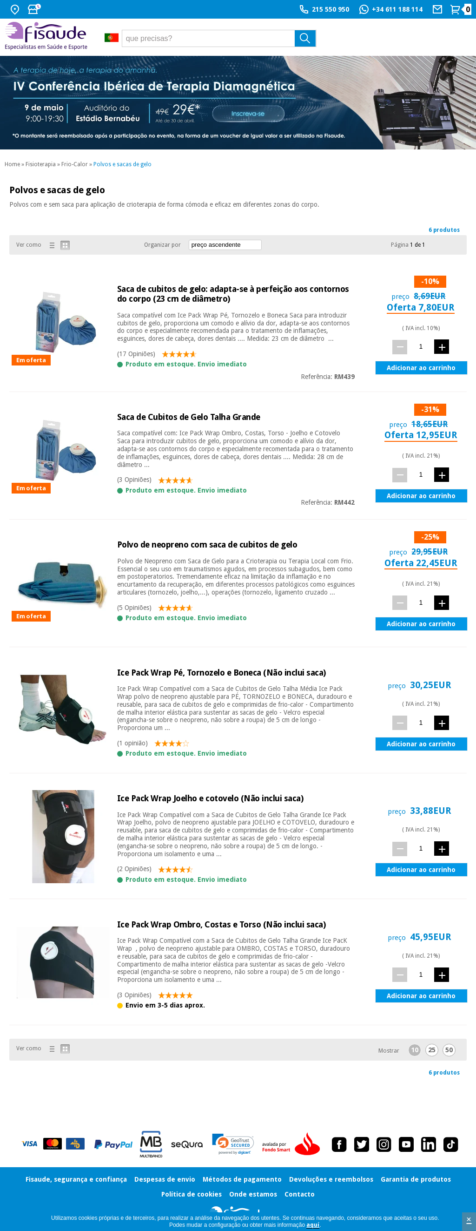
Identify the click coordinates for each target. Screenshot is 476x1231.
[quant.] (421, 346)
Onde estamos (253, 1194)
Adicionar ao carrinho (421, 368)
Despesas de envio (164, 1179)
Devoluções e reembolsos (331, 1179)
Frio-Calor (74, 164)
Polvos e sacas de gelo (122, 164)
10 (414, 1050)
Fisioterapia (41, 164)
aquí (312, 1225)
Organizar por (162, 245)
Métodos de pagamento (242, 1179)
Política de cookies (191, 1194)
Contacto (299, 1194)
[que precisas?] (219, 38)
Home (12, 164)
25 (432, 1050)
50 (449, 1050)
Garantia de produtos (416, 1179)
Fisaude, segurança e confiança (76, 1179)
